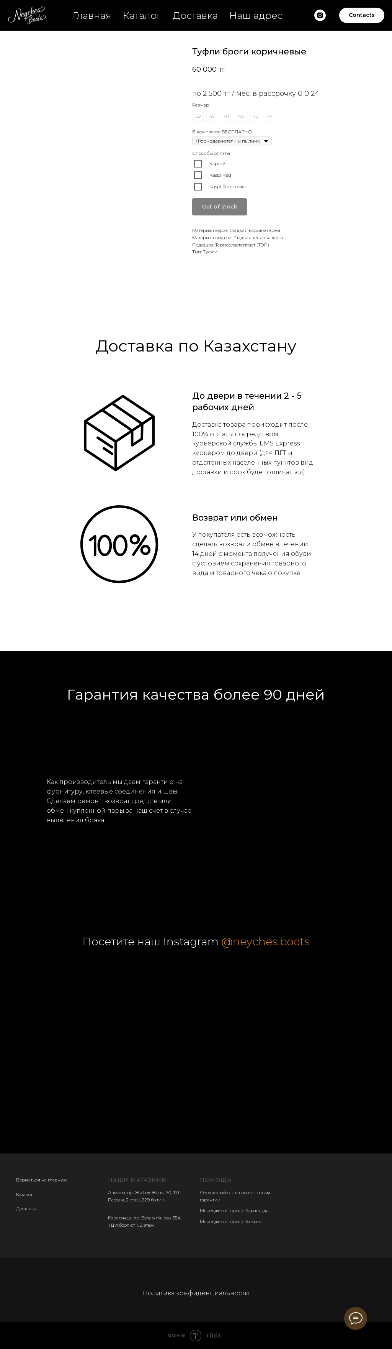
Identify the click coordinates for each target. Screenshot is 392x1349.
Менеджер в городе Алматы (231, 1221)
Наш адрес (256, 15)
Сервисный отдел (220, 1192)
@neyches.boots (265, 941)
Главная (92, 15)
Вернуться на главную (41, 1180)
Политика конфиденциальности (196, 1293)
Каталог (142, 15)
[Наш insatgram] (320, 15)
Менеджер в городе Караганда (234, 1210)
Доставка (195, 15)
